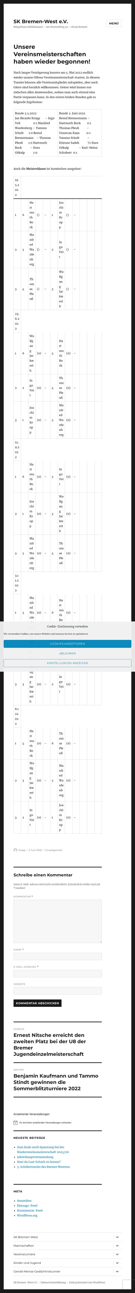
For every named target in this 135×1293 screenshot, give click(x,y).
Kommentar (23, 896)
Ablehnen (67, 653)
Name (19, 949)
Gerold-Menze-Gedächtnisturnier (37, 1271)
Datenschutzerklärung (53, 1282)
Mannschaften (24, 1245)
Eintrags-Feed (27, 1205)
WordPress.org (27, 1215)
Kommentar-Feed (30, 1210)
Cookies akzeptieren (67, 643)
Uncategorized (53, 850)
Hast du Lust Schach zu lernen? (39, 1162)
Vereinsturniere (24, 1254)
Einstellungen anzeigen (67, 663)
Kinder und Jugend (27, 1263)
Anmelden (24, 1200)
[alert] (58, 1123)
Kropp (21, 850)
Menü (114, 23)
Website (19, 984)
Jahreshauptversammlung (35, 1157)
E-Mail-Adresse (26, 966)
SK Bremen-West (26, 1237)
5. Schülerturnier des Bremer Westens (43, 1167)
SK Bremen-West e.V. (41, 21)
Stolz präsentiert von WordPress (87, 1282)
